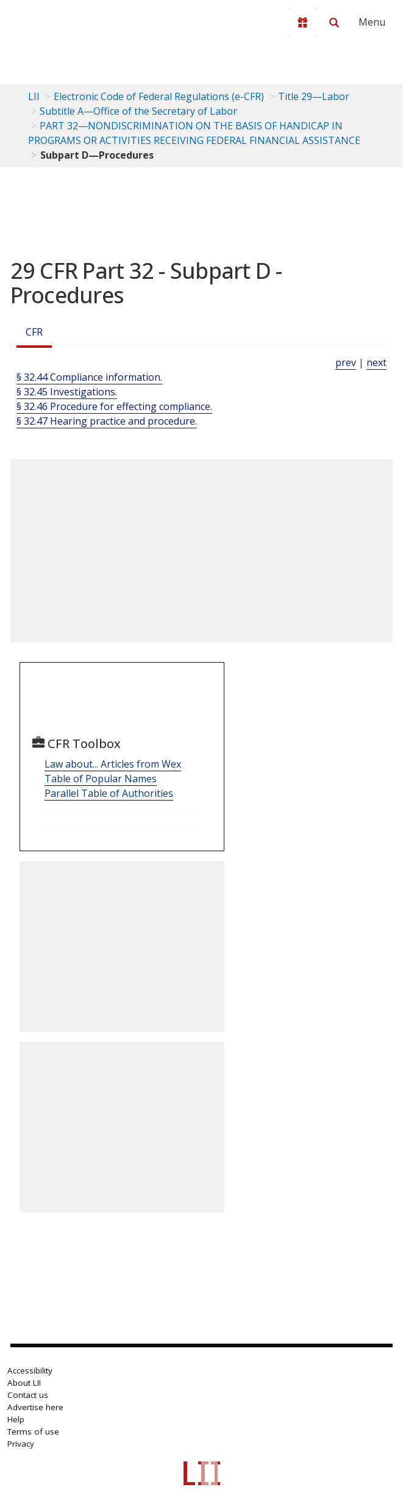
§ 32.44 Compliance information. (89, 377)
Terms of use (33, 1431)
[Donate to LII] (302, 22)
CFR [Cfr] (34, 332)
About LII (24, 1382)
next (376, 362)
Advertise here (35, 1407)
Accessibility (29, 1370)
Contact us (27, 1394)
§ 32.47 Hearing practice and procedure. (106, 421)
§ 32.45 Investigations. (66, 391)
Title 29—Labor (313, 96)
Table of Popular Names (101, 778)
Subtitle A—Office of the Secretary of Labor (138, 111)
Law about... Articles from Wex (113, 764)
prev (345, 362)
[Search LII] (334, 22)
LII (34, 96)
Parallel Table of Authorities (109, 793)
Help (15, 1419)
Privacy (20, 1443)
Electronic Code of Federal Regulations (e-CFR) (159, 96)
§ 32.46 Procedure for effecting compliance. (114, 406)
